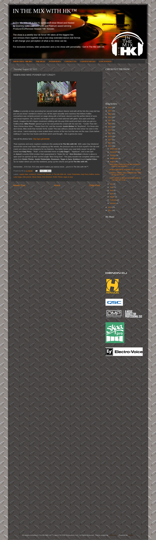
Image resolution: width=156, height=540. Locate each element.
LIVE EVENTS (105, 61)
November (114, 152)
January (113, 203)
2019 (110, 127)
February (113, 200)
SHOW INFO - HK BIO (22, 61)
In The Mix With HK (59, 174)
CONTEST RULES (87, 61)
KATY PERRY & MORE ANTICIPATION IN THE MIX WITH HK (125, 179)
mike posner (26, 177)
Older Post (94, 185)
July (111, 184)
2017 (110, 133)
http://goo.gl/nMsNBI (41, 139)
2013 (110, 146)
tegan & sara (68, 177)
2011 (110, 210)
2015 (110, 140)
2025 (110, 107)
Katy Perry (84, 174)
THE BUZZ (40, 61)
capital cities (23, 174)
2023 (110, 114)
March (112, 197)
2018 (110, 130)
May (112, 190)
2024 (110, 111)
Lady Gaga (18, 177)
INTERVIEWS (55, 61)
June (112, 187)
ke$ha (91, 174)
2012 (110, 207)
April (112, 194)
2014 (110, 143)
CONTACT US (70, 61)
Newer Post (19, 185)
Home (57, 185)
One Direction (47, 177)
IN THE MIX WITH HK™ (45, 11)
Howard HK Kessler (44, 174)
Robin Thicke (58, 177)
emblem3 (32, 174)
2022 (110, 117)
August (113, 162)
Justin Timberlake (73, 174)
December (114, 149)
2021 (110, 120)
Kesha (97, 174)
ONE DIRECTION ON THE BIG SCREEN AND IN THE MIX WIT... (125, 165)
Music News (36, 177)
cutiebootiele (113, 535)
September (114, 158)
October (113, 155)
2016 (110, 136)
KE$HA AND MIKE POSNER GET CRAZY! (125, 170)
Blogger (131, 535)
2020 (110, 124)
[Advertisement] (115, 396)
